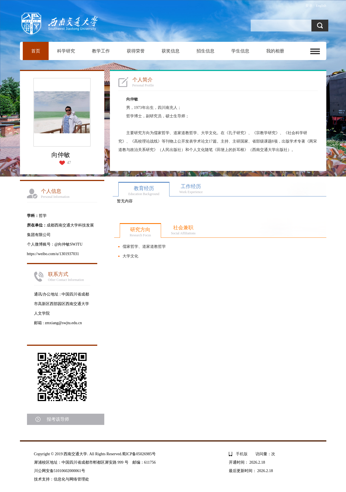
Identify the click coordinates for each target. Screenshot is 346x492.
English (321, 6)
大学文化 (130, 256)
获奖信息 (171, 51)
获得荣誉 (136, 51)
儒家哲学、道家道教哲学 (144, 246)
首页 (35, 51)
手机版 (242, 454)
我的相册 (275, 51)
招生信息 (205, 51)
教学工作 (101, 51)
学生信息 (240, 51)
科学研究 (66, 51)
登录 (309, 6)
